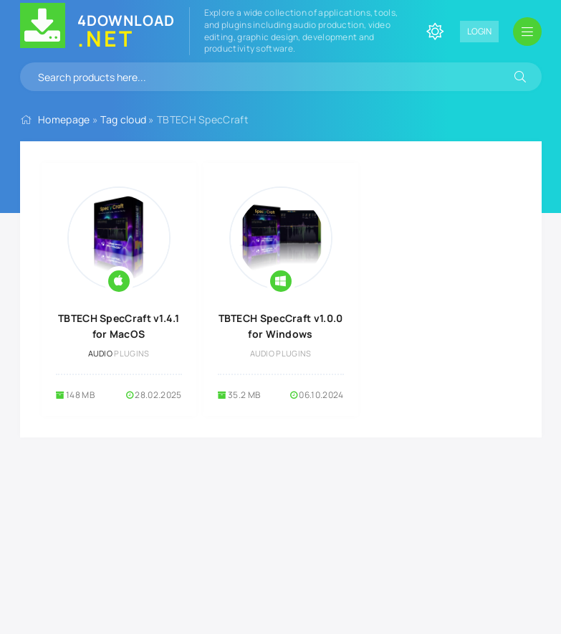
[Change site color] (435, 31)
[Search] (520, 76)
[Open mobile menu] (527, 31)
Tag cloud (123, 119)
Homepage (64, 119)
